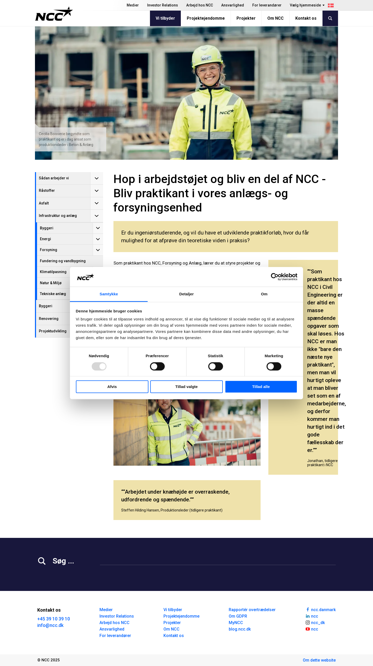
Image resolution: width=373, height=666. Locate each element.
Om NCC (275, 18)
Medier (133, 5)
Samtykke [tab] (109, 294)
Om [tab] (264, 294)
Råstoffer (47, 190)
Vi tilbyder (165, 18)
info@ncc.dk (50, 625)
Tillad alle (261, 387)
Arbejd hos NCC (199, 5)
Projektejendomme (206, 18)
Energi (45, 239)
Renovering (49, 319)
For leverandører (267, 5)
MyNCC (236, 622)
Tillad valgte (186, 387)
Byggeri (46, 228)
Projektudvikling (53, 331)
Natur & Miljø (51, 283)
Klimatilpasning (53, 272)
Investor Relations (162, 5)
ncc (311, 616)
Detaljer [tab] (186, 294)
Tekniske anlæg (53, 294)
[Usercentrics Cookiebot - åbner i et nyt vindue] (274, 277)
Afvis (112, 387)
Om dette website (319, 660)
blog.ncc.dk (240, 629)
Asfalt (44, 203)
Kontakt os (306, 18)
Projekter (246, 18)
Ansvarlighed (232, 5)
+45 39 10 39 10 (53, 618)
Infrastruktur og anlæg (58, 216)
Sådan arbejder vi (54, 178)
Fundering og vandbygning (63, 261)
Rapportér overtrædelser (252, 609)
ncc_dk (315, 622)
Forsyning (48, 250)
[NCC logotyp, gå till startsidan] (54, 13)
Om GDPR (238, 616)
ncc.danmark (320, 609)
